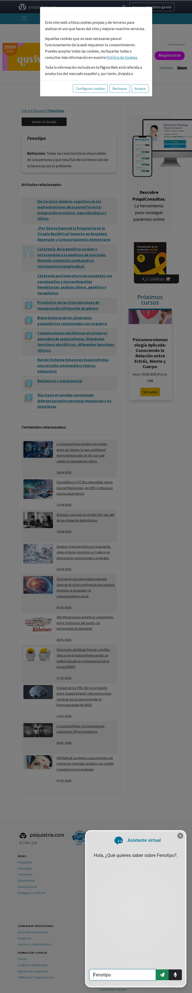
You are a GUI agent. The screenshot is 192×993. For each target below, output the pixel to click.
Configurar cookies (90, 88)
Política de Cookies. (122, 57)
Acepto (140, 88)
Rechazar (120, 88)
